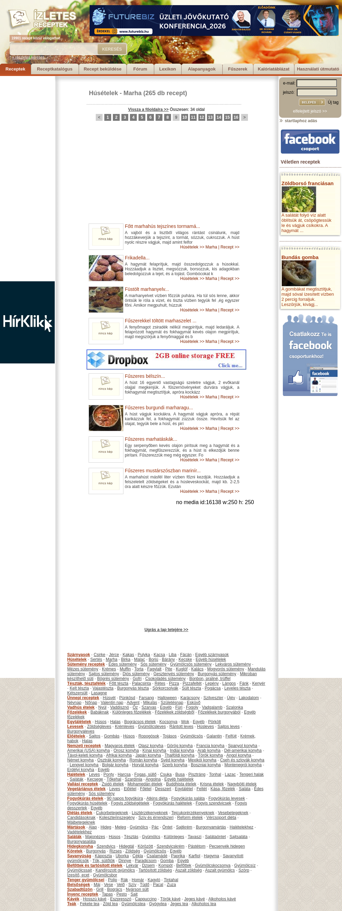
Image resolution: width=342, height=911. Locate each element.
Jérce (114, 654)
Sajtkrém (184, 827)
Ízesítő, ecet (78, 875)
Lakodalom (249, 697)
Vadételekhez (79, 832)
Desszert (163, 788)
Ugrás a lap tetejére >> (166, 629)
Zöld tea (110, 903)
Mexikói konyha (202, 760)
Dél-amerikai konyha (242, 750)
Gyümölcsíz (245, 865)
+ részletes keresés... (30, 57)
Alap (93, 827)
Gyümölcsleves (152, 726)
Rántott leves (181, 726)
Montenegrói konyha (243, 764)
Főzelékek (77, 712)
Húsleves (205, 726)
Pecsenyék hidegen (227, 846)
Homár (138, 879)
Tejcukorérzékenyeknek (192, 812)
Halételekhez (241, 827)
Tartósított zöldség (155, 870)
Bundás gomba (299, 257)
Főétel (145, 788)
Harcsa (124, 774)
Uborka (122, 856)
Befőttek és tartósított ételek (94, 865)
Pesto (121, 894)
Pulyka (144, 654)
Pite (168, 669)
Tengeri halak (251, 774)
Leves (94, 774)
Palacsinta (141, 683)
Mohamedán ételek (145, 784)
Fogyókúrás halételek (172, 803)
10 (184, 117)
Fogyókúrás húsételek (87, 803)
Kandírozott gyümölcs (115, 870)
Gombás (111, 736)
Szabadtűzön (80, 889)
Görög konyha (180, 745)
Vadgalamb (212, 707)
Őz (135, 707)
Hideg (106, 827)
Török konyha (210, 755)
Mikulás (150, 702)
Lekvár (132, 865)
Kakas (128, 654)
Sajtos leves (229, 726)
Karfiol (194, 856)
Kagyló (154, 879)
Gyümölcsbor (105, 875)
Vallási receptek (82, 784)
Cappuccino (146, 899)
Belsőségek (78, 884)
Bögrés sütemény (113, 678)
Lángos (229, 683)
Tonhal (215, 774)
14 (218, 117)
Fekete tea (90, 903)
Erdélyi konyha (80, 769)
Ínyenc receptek (82, 894)
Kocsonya (168, 721)
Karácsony (190, 697)
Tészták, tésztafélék (86, 683)
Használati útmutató (318, 69)
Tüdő (144, 884)
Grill (99, 889)
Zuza (171, 884)
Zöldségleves (99, 726)
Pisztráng (197, 774)
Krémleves (124, 726)
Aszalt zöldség (188, 870)
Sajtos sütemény (104, 673)
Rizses (115, 851)
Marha (132, 93)
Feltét (202, 788)
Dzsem (148, 865)
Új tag (333, 102)
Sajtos (94, 736)
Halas (115, 721)
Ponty (109, 774)
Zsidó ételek (113, 784)
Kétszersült (77, 693)
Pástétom (197, 846)
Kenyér (258, 683)
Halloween (167, 697)
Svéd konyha (172, 760)
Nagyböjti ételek (241, 784)
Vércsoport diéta (221, 817)
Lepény (212, 683)
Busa (180, 774)
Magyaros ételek (120, 745)
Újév (231, 697)
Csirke (99, 654)
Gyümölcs (139, 827)
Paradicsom (145, 860)
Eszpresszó (120, 899)
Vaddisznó (119, 707)
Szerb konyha (174, 764)
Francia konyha (210, 745)
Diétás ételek (79, 812)
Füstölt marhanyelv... (147, 289)
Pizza (174, 683)
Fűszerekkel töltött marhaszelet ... (160, 320)
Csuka (166, 774)
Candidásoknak (81, 817)
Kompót (165, 865)
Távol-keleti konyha (85, 755)
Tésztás (131, 836)
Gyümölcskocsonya (213, 865)
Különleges (174, 836)
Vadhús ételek (81, 707)
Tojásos (170, 736)
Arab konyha (208, 750)
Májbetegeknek (81, 822)
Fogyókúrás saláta (188, 798)
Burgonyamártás (211, 827)
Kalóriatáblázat (273, 69)
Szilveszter (213, 697)
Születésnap (172, 702)
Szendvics (106, 846)
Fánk (244, 683)
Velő (120, 884)
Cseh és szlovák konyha (242, 760)
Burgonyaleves (80, 731)
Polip (112, 879)
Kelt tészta (79, 688)
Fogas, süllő (145, 774)
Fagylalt (154, 669)
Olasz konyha (151, 745)
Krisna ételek (212, 784)
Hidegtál (126, 846)
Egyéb (166, 707)
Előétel (130, 788)
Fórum (140, 69)
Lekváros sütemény (233, 664)
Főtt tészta (118, 683)
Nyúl (102, 707)
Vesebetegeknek (233, 812)
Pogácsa (213, 688)
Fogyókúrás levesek (226, 798)
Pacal (158, 884)
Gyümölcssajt (79, 870)
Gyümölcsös (191, 736)
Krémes (109, 669)
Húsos (100, 721)
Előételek (76, 736)
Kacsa (159, 654)
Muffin (125, 669)
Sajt (134, 894)
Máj (97, 884)
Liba (172, 654)
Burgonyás (96, 851)
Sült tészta (191, 688)
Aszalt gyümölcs (220, 870)
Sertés (96, 659)
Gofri (137, 678)
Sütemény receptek (86, 664)
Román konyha (143, 760)
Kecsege (95, 779)
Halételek (76, 774)
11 (193, 117)
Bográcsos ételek (140, 721)
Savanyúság (79, 856)
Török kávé (170, 899)
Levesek (75, 726)
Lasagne (99, 693)
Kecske (185, 659)
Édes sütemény (122, 664)
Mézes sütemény (82, 669)
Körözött (145, 846)
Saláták (76, 779)
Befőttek (183, 865)
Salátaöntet (215, 836)
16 (236, 117)
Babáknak (100, 712)
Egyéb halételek (179, 779)
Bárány (168, 659)
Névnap (74, 702)
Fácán (186, 654)
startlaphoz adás (298, 120)
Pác (155, 827)
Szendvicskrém (170, 846)
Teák (71, 903)
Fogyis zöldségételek (130, 803)
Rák (124, 879)
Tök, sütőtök (103, 860)
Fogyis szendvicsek (213, 803)
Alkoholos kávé (222, 899)
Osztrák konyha (111, 760)
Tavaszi (194, 836)
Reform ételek (190, 817)
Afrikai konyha (119, 755)
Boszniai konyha (206, 764)
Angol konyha (238, 755)
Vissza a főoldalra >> (148, 109)
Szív (132, 884)
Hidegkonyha (80, 846)
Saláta (244, 788)
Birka (125, 659)
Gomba (166, 860)
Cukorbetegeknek (112, 812)
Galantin (214, 736)
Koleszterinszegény (117, 817)
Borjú (153, 659)
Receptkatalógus (55, 69)
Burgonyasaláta (81, 841)
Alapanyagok (202, 69)
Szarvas (149, 707)
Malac (139, 659)
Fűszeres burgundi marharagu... (159, 407)
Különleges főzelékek (132, 712)
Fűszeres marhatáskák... (151, 439)
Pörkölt (214, 721)
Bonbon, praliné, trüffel (210, 678)
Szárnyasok (78, 654)
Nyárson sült (137, 889)
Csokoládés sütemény (165, 678)
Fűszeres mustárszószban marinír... (163, 470)
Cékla (137, 856)
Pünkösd (127, 697)
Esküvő (193, 702)
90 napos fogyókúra (125, 798)
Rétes (160, 683)
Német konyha (80, 760)
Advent (133, 702)
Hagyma (211, 856)
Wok (185, 721)
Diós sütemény (136, 673)
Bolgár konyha (115, 764)
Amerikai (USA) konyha (88, 750)
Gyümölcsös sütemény (190, 664)
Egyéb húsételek (211, 659)
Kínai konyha (154, 750)
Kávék (73, 899)
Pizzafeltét (192, 683)
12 (201, 117)
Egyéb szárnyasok (212, 654)
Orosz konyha (126, 750)
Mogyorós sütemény (225, 669)
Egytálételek (79, 721)
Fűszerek (237, 69)
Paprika (178, 856)
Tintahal (171, 879)
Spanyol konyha (242, 745)
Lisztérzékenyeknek (150, 812)
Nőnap (91, 702)
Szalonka (234, 707)
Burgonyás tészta (133, 688)
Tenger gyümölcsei (85, 879)
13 (210, 117)
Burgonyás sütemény (217, 673)
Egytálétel (184, 788)
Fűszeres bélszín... (145, 376)
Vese (108, 884)
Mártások (76, 827)
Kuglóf (181, 669)
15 (227, 117)
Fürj (178, 707)
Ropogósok (149, 736)
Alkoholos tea (204, 903)
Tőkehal (114, 779)
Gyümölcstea (133, 903)
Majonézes (95, 836)
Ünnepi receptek (83, 697)
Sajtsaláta (238, 836)
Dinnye (124, 860)
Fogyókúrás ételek (85, 798)
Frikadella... (137, 257)
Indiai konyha (182, 750)
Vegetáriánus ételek (86, 788)
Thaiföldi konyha (179, 755)
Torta (139, 669)
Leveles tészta (237, 688)
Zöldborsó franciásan (307, 183)
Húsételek (103, 93)
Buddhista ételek (181, 784)
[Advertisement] (27, 178)
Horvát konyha (145, 764)
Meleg (120, 827)
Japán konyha (148, 755)
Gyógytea (158, 903)
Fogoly (192, 707)
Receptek (15, 69)
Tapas (107, 894)
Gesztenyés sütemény (174, 673)
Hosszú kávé (95, 899)
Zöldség (133, 851)
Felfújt (231, 736)
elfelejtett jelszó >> (310, 111)
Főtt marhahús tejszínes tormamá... (162, 226)
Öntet (167, 827)
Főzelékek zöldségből (174, 712)
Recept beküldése (103, 69)
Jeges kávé (194, 899)
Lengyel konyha (84, 764)
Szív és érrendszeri (156, 817)
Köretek (75, 851)
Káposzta (103, 856)
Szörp (243, 870)
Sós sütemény (154, 664)
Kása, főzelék (222, 788)
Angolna (153, 779)
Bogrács (114, 889)
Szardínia (133, 779)
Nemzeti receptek (84, 745)
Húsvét (109, 697)
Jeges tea (179, 903)
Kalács (197, 669)
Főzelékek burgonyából (219, 712)
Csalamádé (157, 856)
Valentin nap (112, 702)
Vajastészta (103, 688)
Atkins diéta (157, 798)
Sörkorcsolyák (165, 688)
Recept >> (230, 247)
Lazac (230, 774)
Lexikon (167, 69)
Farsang (146, 697)
